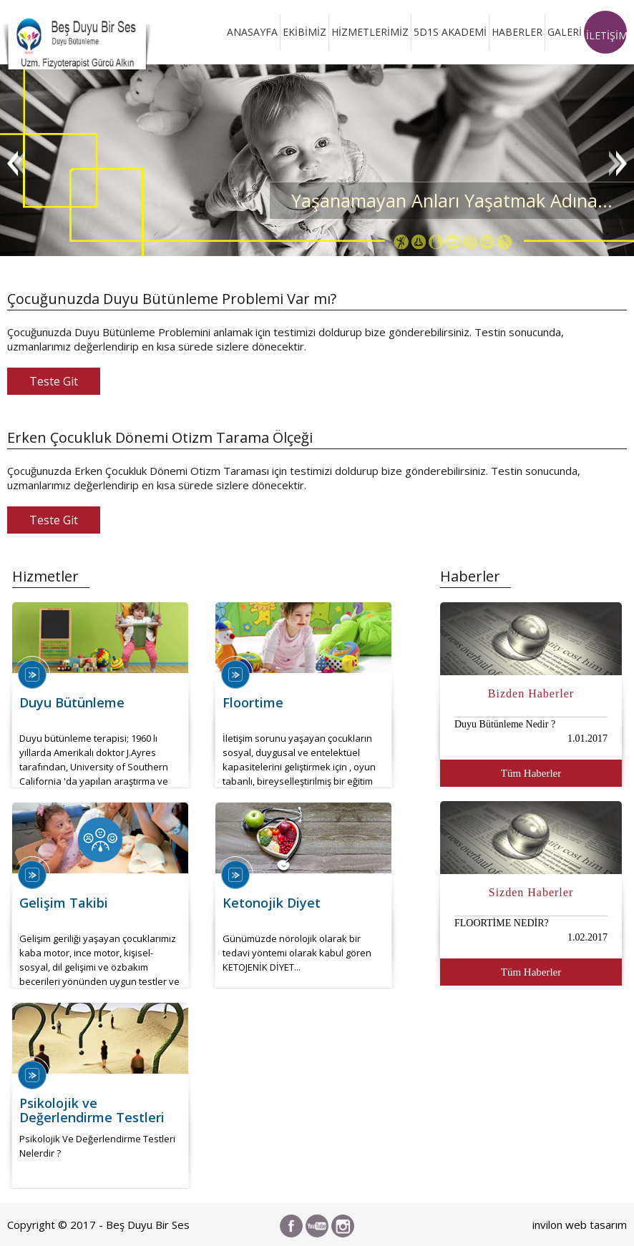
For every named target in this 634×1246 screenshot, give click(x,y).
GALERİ (564, 32)
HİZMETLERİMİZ (370, 32)
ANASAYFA (252, 32)
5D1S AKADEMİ (450, 32)
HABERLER (517, 32)
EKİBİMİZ (304, 32)
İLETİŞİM (606, 35)
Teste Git (53, 381)
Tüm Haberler (531, 773)
